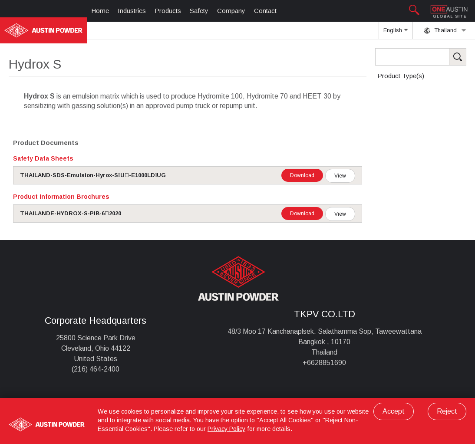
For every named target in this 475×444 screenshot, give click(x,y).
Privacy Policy (226, 428)
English (395, 33)
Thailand (445, 30)
